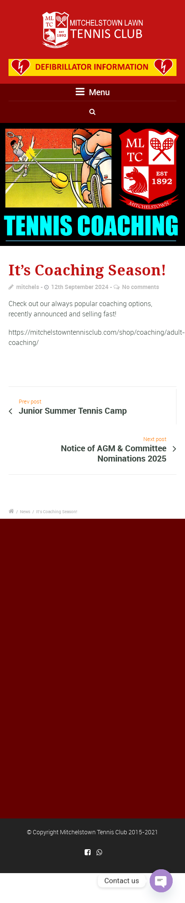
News (25, 511)
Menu (93, 92)
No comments (140, 287)
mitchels (27, 287)
